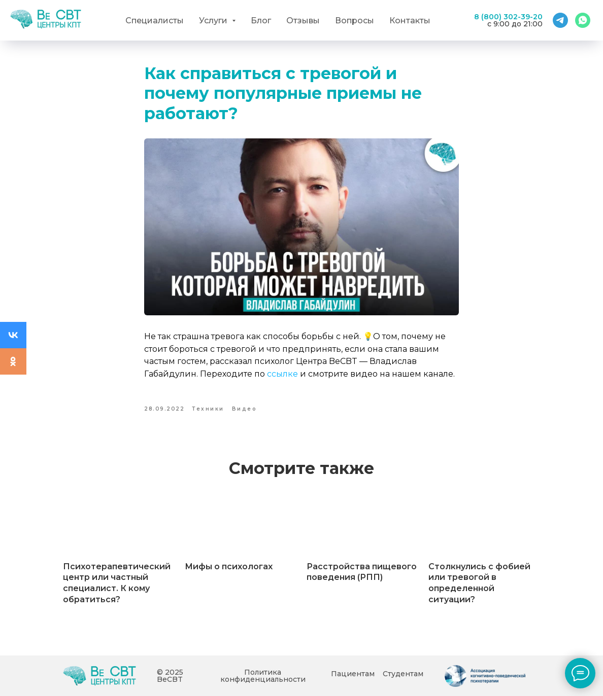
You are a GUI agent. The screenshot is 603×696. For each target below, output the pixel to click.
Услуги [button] (214, 20)
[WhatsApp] (582, 20)
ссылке (282, 374)
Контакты (409, 20)
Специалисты (154, 20)
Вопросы (354, 20)
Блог (261, 20)
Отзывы (303, 20)
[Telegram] (560, 20)
